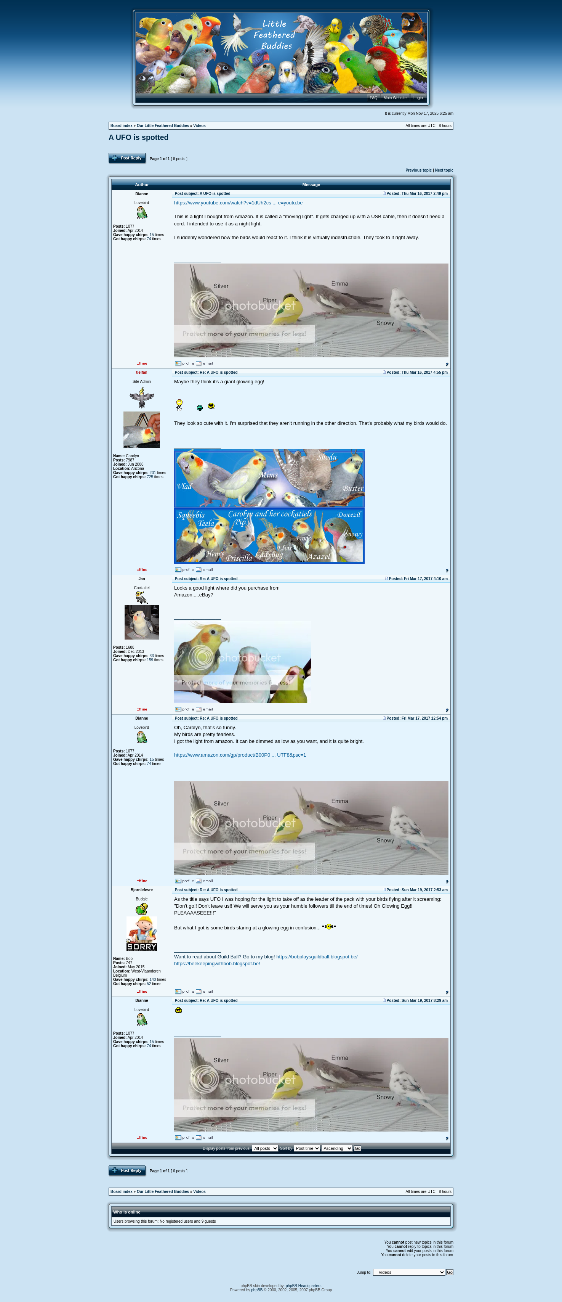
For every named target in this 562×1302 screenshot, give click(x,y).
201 (153, 473)
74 (149, 239)
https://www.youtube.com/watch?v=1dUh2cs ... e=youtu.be (238, 203)
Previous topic (418, 170)
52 (149, 984)
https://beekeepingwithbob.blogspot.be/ (217, 963)
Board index (121, 126)
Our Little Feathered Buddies (163, 126)
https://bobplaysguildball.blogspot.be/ (316, 957)
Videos (199, 126)
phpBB (257, 1290)
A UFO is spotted (138, 137)
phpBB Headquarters (303, 1286)
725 (150, 477)
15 (152, 235)
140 (153, 979)
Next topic (444, 170)
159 (150, 660)
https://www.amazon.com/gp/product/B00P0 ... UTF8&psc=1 (240, 755)
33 (152, 656)
